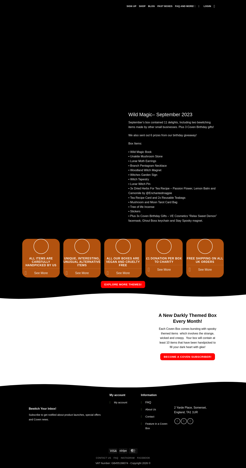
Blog (151, 6)
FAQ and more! (185, 6)
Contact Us (103, 458)
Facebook (143, 458)
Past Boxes (164, 6)
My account (120, 402)
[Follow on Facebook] (177, 421)
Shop (142, 6)
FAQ (148, 402)
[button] (207, 6)
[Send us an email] (190, 421)
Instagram (128, 458)
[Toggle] (25, 273)
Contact (149, 416)
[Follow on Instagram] (184, 421)
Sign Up (131, 6)
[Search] (199, 6)
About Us (150, 409)
